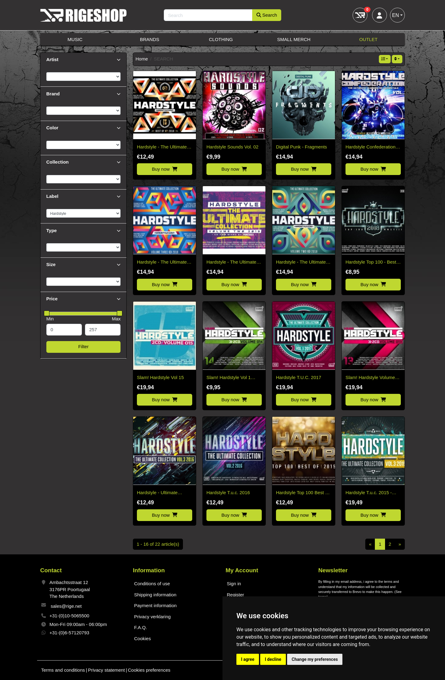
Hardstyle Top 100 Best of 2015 (302, 493)
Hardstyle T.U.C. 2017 (298, 377)
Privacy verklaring (152, 616)
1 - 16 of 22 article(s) (158, 544)
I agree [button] (247, 659)
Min (50, 318)
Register (235, 594)
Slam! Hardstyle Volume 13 (370, 378)
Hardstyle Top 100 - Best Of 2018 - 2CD (370, 262)
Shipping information (155, 594)
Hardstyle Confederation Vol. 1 (370, 147)
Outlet (368, 39)
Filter (83, 346)
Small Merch (294, 39)
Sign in (234, 583)
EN (395, 15)
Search (266, 15)
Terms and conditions (63, 670)
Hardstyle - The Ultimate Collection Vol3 (162, 262)
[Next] (400, 544)
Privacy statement (106, 670)
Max (116, 318)
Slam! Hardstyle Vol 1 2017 (228, 378)
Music (75, 39)
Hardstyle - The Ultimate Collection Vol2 (231, 262)
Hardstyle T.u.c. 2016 (228, 492)
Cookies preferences (149, 670)
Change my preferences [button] (315, 659)
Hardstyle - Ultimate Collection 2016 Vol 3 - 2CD (160, 493)
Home (142, 58)
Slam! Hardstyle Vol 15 (160, 377)
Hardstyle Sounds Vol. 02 (232, 146)
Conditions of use (152, 583)
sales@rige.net (66, 606)
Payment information (155, 605)
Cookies (142, 638)
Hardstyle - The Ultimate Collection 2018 (162, 147)
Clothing (221, 39)
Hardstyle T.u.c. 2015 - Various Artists (368, 493)
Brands (149, 39)
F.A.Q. (140, 627)
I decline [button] (273, 659)
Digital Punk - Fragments (301, 146)
